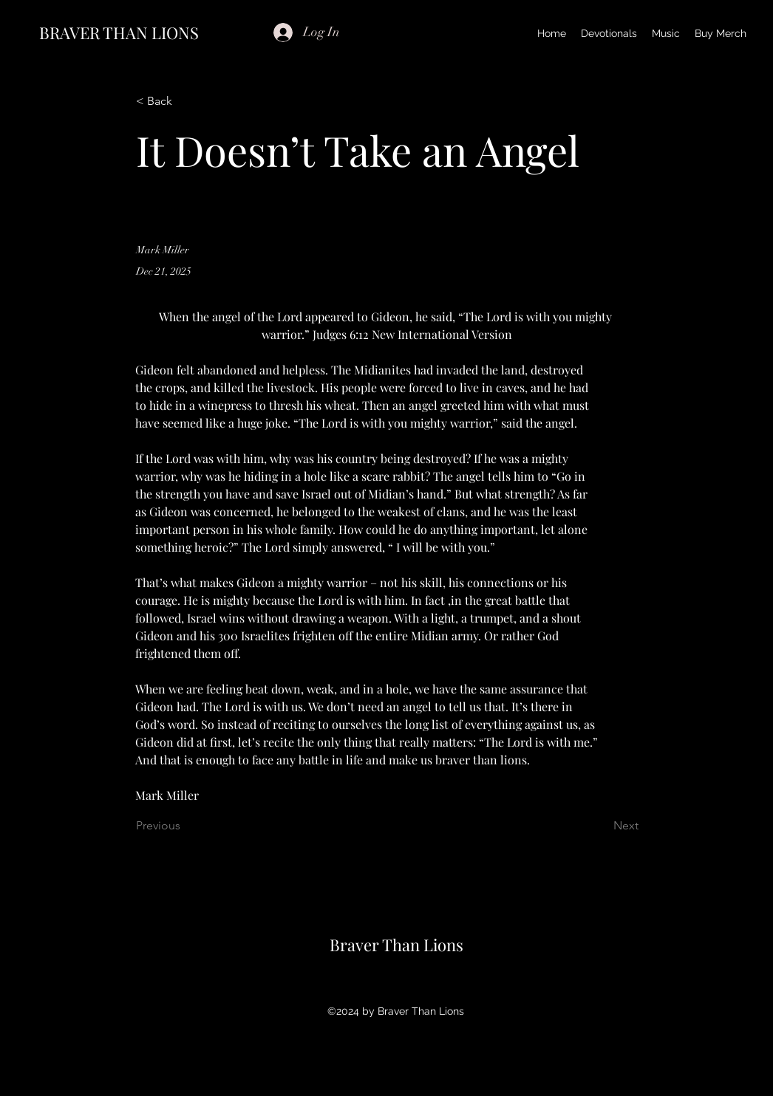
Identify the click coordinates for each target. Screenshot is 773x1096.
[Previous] (185, 826)
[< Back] (185, 101)
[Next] (602, 826)
